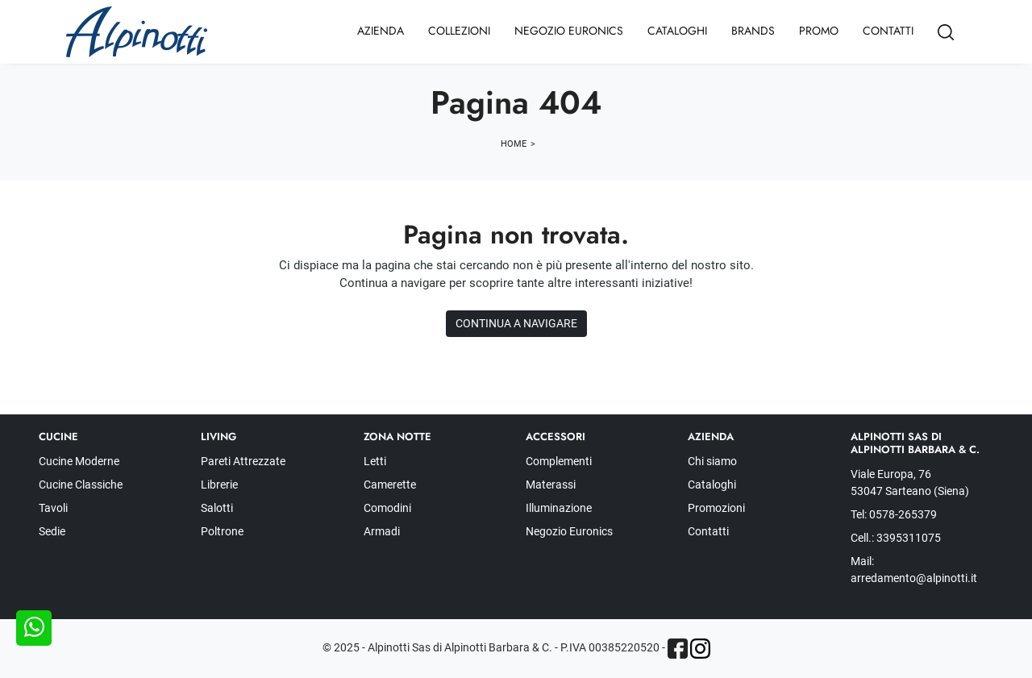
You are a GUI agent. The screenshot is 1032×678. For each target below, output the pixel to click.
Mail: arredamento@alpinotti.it (914, 569)
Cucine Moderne (79, 461)
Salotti (217, 507)
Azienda (380, 31)
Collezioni (459, 31)
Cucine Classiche (81, 484)
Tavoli (53, 507)
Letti (375, 461)
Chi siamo (712, 461)
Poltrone (222, 531)
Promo (818, 31)
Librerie (219, 484)
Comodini (387, 507)
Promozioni (716, 507)
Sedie (52, 531)
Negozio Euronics (568, 31)
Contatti (888, 31)
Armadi (382, 531)
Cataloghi (677, 31)
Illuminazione (559, 507)
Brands (753, 31)
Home (513, 144)
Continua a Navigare (516, 323)
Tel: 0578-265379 (894, 514)
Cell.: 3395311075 (896, 537)
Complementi (559, 461)
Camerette (390, 484)
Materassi (551, 484)
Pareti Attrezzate (243, 461)
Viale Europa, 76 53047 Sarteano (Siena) (910, 482)
